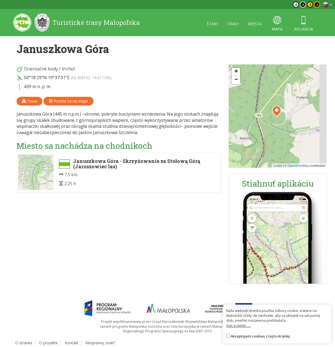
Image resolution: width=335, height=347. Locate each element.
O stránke (23, 342)
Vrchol (68, 69)
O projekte (48, 342)
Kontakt (72, 342)
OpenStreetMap (298, 165)
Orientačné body (41, 69)
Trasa (29, 101)
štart (213, 23)
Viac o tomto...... (238, 325)
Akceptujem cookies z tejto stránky (260, 336)
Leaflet (277, 165)
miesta (255, 23)
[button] (276, 111)
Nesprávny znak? (100, 342)
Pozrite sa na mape (68, 101)
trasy (233, 23)
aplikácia (303, 24)
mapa (277, 24)
